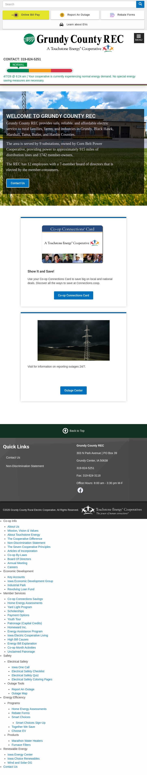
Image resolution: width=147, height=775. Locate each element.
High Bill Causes (18, 639)
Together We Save (23, 726)
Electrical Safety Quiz (25, 675)
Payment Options (18, 615)
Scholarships (16, 611)
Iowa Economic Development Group (30, 581)
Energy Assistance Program (25, 631)
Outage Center (73, 390)
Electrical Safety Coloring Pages (32, 679)
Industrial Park (17, 585)
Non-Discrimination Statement (25, 466)
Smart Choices (21, 717)
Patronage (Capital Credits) (25, 623)
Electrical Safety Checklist (28, 671)
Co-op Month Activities (22, 647)
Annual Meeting (17, 563)
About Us (13, 526)
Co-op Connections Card (73, 295)
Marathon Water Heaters (27, 740)
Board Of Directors (19, 559)
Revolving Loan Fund (21, 589)
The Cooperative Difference (25, 538)
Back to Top (77, 430)
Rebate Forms (21, 713)
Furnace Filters (21, 744)
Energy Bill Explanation (22, 643)
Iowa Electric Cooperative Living (28, 635)
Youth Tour (14, 619)
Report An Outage (23, 689)
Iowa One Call (20, 667)
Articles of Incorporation (22, 551)
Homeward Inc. (17, 627)
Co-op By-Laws (17, 555)
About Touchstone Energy (24, 534)
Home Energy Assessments (25, 603)
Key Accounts (16, 577)
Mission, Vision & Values (23, 530)
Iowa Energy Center (20, 754)
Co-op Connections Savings (25, 599)
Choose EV (19, 730)
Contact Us (18, 183)
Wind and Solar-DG (20, 762)
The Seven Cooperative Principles (29, 546)
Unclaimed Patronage (21, 651)
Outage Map (19, 693)
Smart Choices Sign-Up (30, 722)
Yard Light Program (20, 607)
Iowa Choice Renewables (24, 758)
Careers (13, 567)
